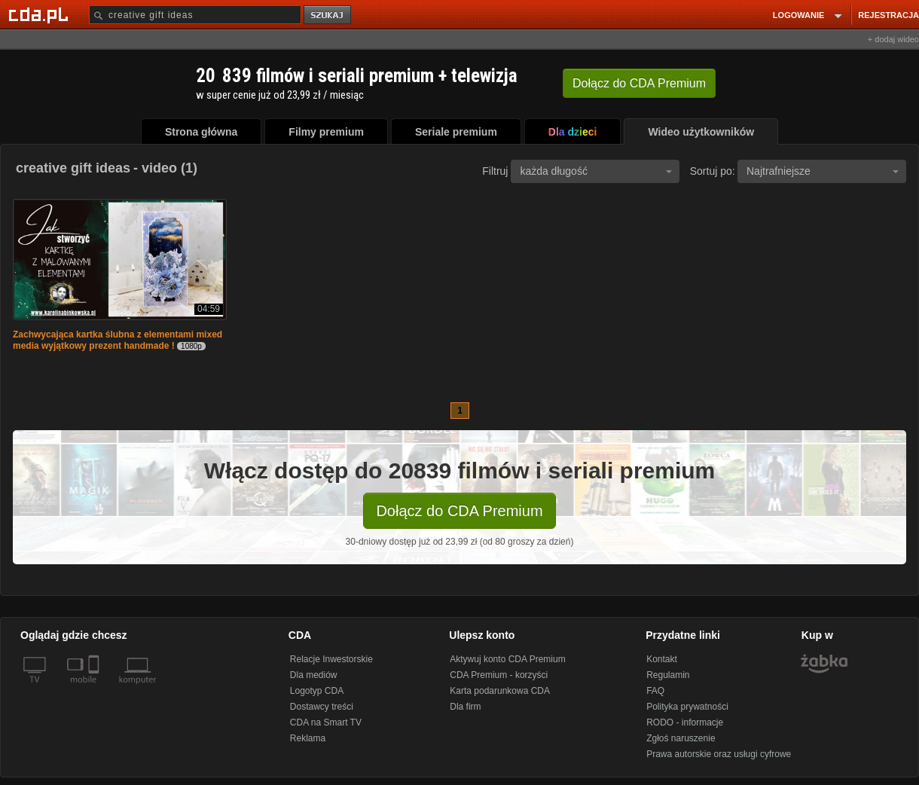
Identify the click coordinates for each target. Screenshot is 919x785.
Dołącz (639, 83)
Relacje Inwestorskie (331, 659)
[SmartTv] (95, 688)
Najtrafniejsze (822, 171)
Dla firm (465, 706)
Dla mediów (313, 675)
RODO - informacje (684, 722)
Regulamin (667, 675)
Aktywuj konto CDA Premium (507, 659)
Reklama (307, 738)
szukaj (328, 15)
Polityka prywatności (687, 706)
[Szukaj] (195, 14)
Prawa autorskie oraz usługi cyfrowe (718, 754)
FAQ (655, 691)
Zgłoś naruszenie (680, 738)
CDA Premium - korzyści (499, 675)
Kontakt (661, 659)
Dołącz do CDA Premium (459, 510)
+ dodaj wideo (893, 39)
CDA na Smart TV (326, 722)
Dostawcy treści (321, 706)
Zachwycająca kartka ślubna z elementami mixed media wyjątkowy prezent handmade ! (117, 340)
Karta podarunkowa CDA (500, 691)
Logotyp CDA (316, 691)
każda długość (596, 171)
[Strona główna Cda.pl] (40, 14)
